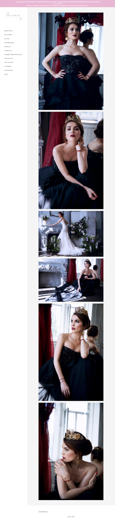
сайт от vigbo (70, 516)
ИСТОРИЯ (8, 34)
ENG (6, 74)
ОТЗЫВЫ (7, 66)
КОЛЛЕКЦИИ (9, 42)
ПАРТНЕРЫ (8, 70)
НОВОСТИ (8, 50)
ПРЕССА (7, 46)
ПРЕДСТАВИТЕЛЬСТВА (13, 54)
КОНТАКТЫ (8, 58)
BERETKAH (8, 31)
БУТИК (7, 38)
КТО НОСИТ (9, 62)
